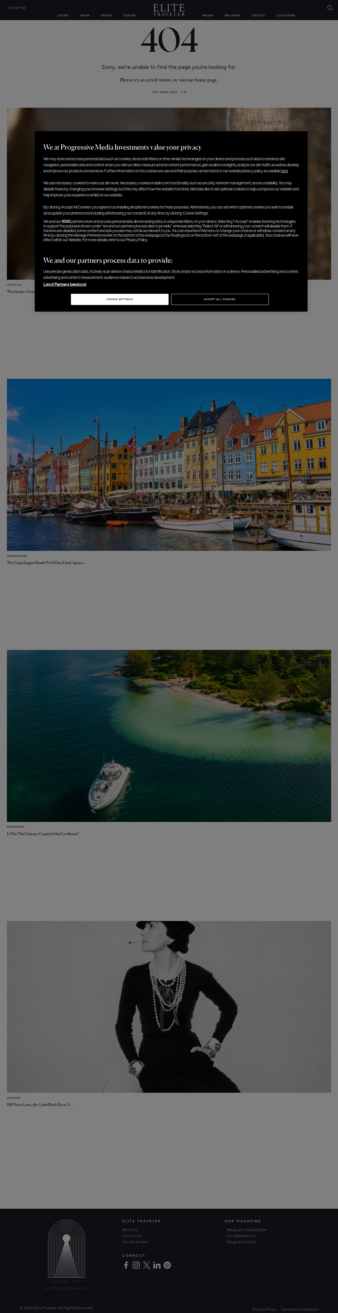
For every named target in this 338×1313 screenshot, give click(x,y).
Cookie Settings (120, 299)
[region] (171, 221)
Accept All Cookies (219, 299)
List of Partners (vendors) (64, 284)
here (284, 171)
